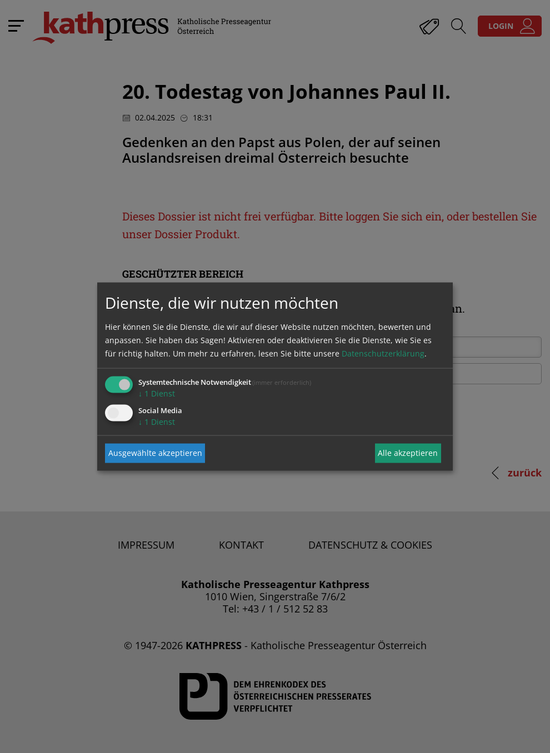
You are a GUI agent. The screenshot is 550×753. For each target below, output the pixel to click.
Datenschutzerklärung (383, 353)
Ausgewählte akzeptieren (155, 453)
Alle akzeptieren (408, 453)
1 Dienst (156, 393)
